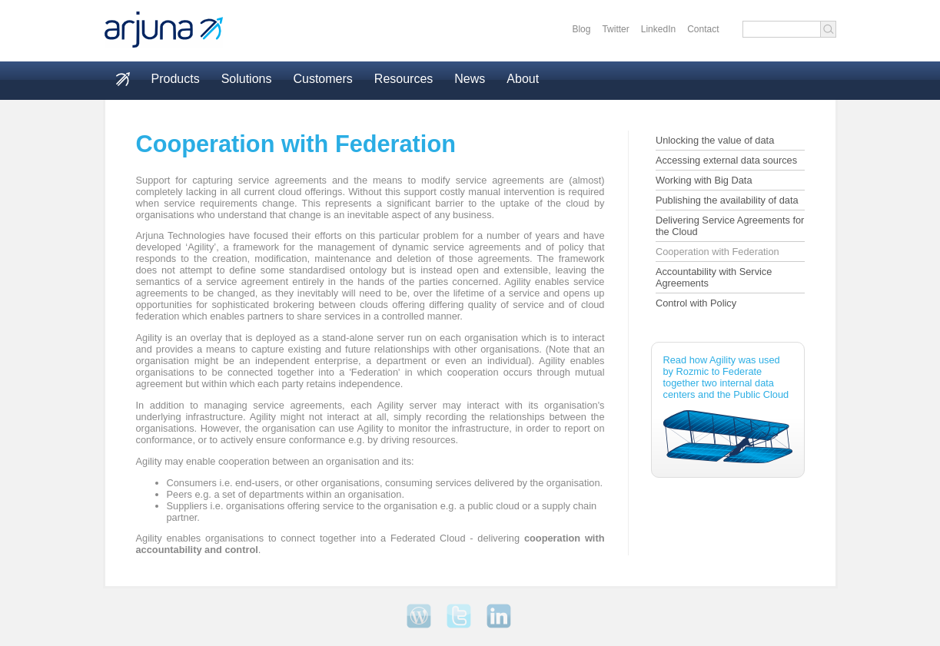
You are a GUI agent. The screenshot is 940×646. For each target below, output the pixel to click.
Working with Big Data (704, 180)
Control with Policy (696, 303)
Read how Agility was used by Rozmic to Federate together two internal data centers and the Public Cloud (727, 408)
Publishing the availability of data (727, 200)
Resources (403, 78)
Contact (703, 29)
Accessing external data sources (726, 160)
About (523, 78)
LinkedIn (658, 29)
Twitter (615, 29)
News (469, 78)
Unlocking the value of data (715, 140)
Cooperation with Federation (717, 251)
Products (175, 78)
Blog (581, 29)
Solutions (246, 78)
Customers (322, 78)
